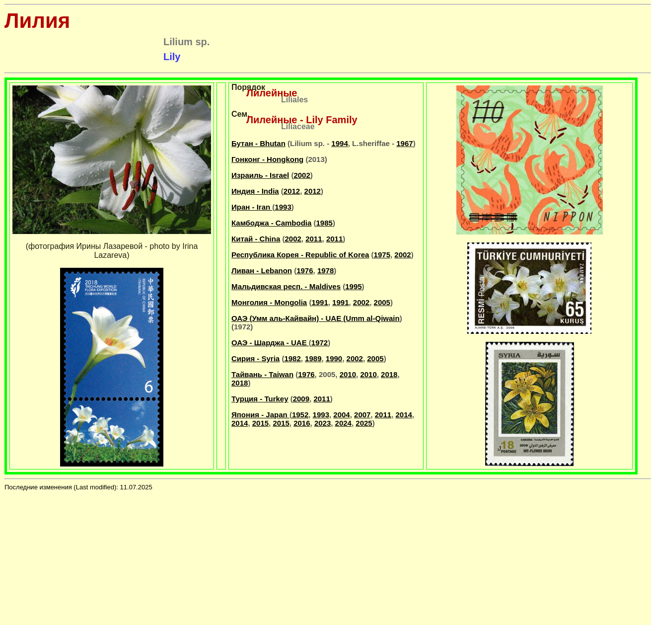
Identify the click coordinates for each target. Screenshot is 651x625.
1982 (292, 358)
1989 (313, 358)
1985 (324, 223)
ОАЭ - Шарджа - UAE (270, 342)
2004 (341, 414)
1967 (404, 143)
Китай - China (255, 238)
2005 (382, 302)
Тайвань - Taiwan (262, 374)
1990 (334, 358)
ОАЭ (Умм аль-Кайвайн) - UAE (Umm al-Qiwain (315, 318)
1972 (319, 342)
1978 (325, 270)
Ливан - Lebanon (261, 270)
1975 (382, 254)
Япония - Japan (260, 414)
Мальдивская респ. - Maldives (286, 286)
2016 (301, 423)
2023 (322, 423)
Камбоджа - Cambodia (271, 223)
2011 (313, 238)
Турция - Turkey (260, 398)
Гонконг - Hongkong (267, 159)
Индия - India (255, 191)
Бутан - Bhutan (258, 143)
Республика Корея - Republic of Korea (300, 254)
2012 (292, 191)
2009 (301, 398)
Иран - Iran (251, 207)
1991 (319, 302)
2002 (301, 175)
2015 (260, 423)
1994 (339, 143)
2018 (389, 374)
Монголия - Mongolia (269, 302)
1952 (300, 414)
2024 (343, 423)
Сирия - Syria (255, 358)
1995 (353, 286)
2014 (403, 414)
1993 (283, 207)
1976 (304, 270)
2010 (348, 374)
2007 (362, 414)
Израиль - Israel (260, 175)
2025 (364, 423)
